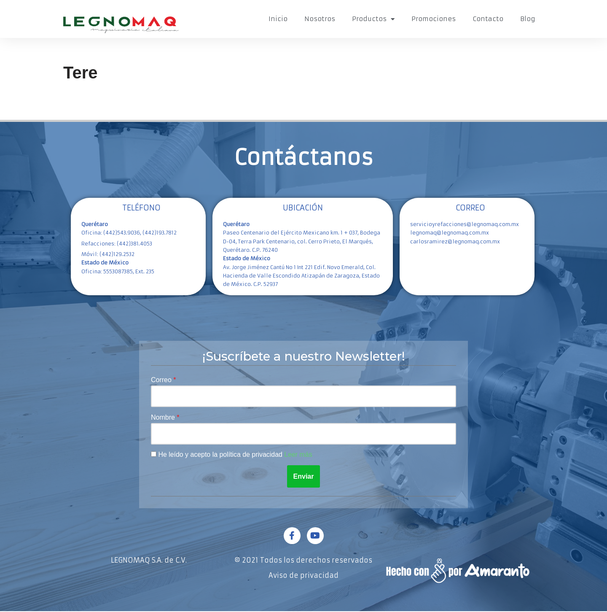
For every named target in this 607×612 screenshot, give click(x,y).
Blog (527, 19)
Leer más (299, 455)
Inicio (278, 19)
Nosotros (319, 19)
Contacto (488, 19)
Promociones (433, 19)
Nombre (164, 417)
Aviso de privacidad (303, 576)
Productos (373, 19)
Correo (162, 379)
